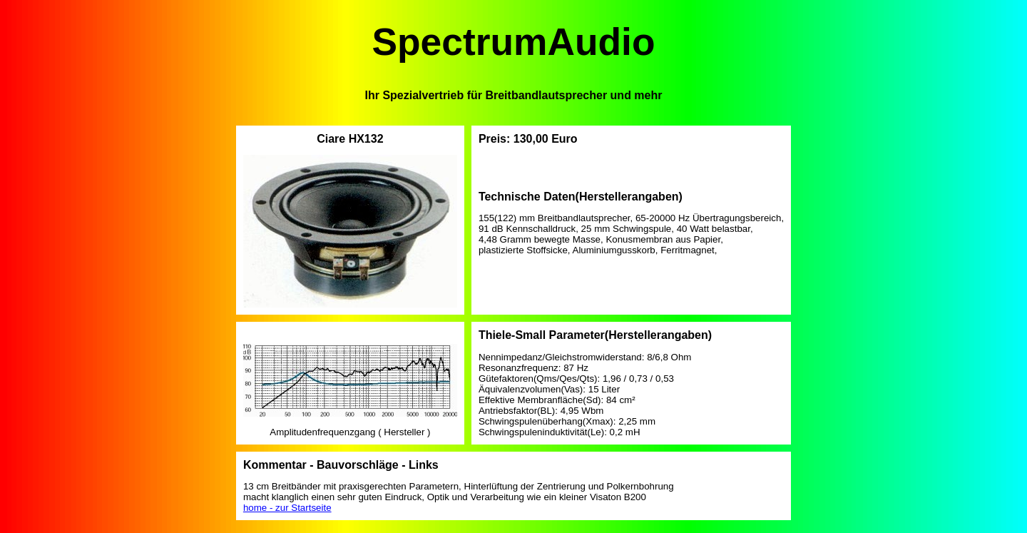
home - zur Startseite (287, 507)
